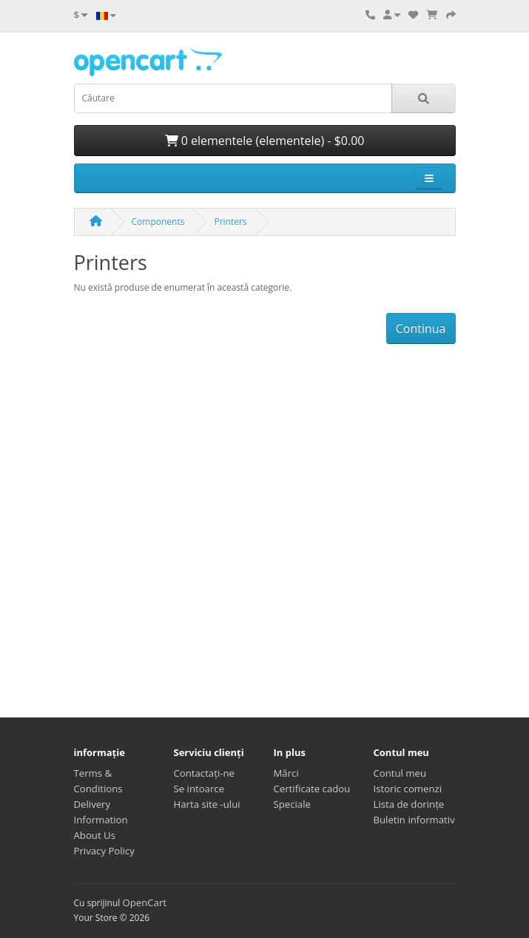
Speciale (292, 804)
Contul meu (400, 773)
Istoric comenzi (408, 788)
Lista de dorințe (409, 804)
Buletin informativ (414, 819)
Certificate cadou (312, 788)
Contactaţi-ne (204, 773)
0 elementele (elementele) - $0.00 (265, 140)
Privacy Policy (104, 850)
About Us (94, 835)
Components (158, 221)
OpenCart (144, 902)
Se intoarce (199, 788)
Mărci (286, 773)
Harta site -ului (207, 804)
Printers (230, 221)
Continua (421, 328)
